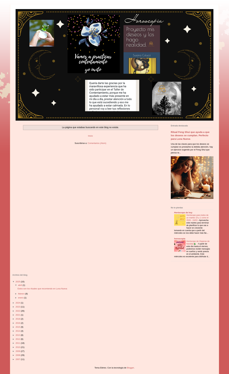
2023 (18, 307)
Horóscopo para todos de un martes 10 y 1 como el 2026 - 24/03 (197, 217)
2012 (18, 339)
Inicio (90, 136)
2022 (18, 311)
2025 (18, 281)
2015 (18, 327)
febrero (21, 294)
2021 (18, 315)
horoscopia (179, 238)
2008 (18, 355)
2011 (18, 343)
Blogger (130, 368)
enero (21, 297)
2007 (18, 359)
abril (20, 285)
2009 (18, 351)
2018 (18, 319)
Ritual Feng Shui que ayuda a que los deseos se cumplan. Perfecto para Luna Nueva (190, 135)
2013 (18, 335)
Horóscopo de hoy (183, 212)
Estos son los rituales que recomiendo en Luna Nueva (42, 288)
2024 (18, 303)
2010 (18, 347)
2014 (18, 331)
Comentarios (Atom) (97, 143)
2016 (18, 323)
